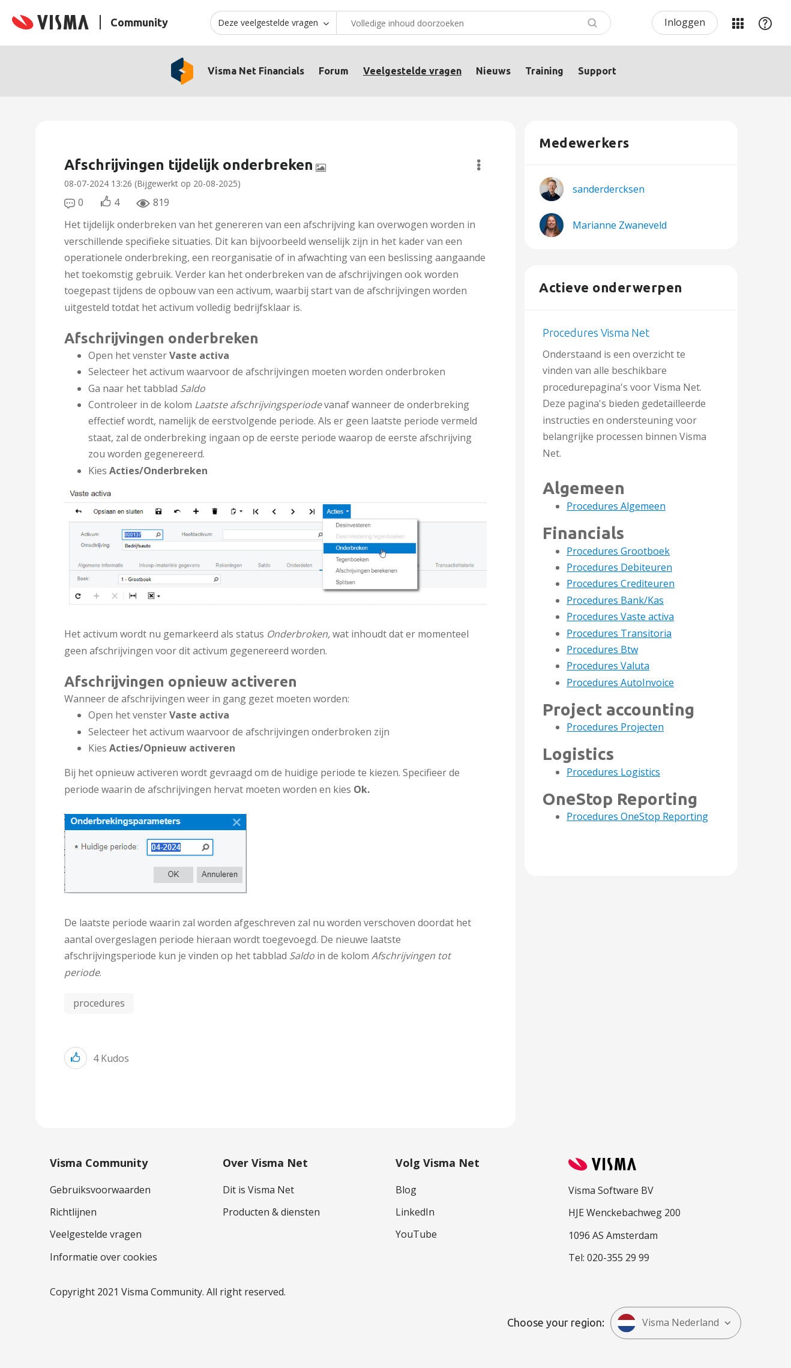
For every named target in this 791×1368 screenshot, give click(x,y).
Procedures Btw (602, 649)
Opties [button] (479, 165)
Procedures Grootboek (618, 551)
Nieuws (493, 70)
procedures (99, 1003)
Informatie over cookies (103, 1257)
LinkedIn (415, 1212)
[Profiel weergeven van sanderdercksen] (609, 189)
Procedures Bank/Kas (615, 600)
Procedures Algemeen (616, 506)
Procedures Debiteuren (619, 567)
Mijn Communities (737, 23)
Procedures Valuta (608, 665)
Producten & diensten (271, 1212)
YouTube (416, 1234)
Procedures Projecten (615, 727)
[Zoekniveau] (273, 23)
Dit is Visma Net (258, 1189)
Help (765, 23)
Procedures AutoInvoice (620, 682)
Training (544, 70)
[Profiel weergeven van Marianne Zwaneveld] (620, 225)
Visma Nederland (668, 1323)
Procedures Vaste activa (620, 616)
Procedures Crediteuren (621, 583)
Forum (334, 70)
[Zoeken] (473, 23)
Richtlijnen (73, 1212)
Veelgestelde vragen (412, 70)
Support (597, 70)
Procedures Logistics (613, 772)
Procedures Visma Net (596, 333)
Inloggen (684, 22)
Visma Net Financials (256, 70)
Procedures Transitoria (619, 633)
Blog (406, 1189)
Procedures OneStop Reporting (637, 816)
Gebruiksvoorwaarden (100, 1189)
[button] (275, 546)
